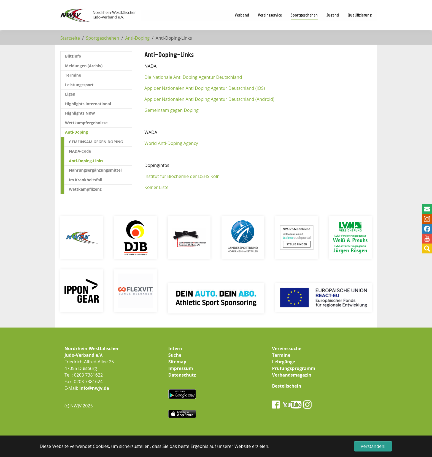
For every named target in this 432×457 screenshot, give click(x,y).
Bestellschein (286, 386)
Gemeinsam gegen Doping (171, 110)
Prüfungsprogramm (293, 368)
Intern (175, 348)
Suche (175, 355)
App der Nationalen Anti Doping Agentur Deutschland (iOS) (204, 88)
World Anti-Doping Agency (171, 143)
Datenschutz (182, 375)
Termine (281, 355)
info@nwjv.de (94, 388)
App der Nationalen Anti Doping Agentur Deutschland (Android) (209, 99)
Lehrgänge (283, 362)
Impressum (180, 368)
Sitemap (177, 362)
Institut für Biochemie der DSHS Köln (182, 176)
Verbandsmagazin (291, 375)
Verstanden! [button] (373, 446)
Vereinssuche (286, 348)
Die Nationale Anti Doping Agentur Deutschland (193, 77)
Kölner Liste (156, 187)
